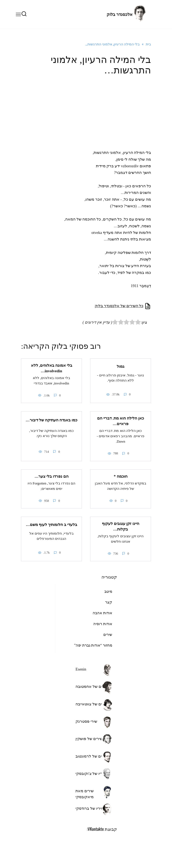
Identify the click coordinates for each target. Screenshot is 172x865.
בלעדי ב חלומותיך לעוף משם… (51, 524)
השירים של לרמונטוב (92, 756)
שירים (107, 634)
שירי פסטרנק (86, 721)
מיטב (108, 591)
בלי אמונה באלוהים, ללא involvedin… (51, 368)
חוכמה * (120, 476)
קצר (108, 602)
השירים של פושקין (90, 738)
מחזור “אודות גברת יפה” (93, 645)
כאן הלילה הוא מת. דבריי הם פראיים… (120, 421)
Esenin (80, 669)
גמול (120, 366)
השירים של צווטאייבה (92, 703)
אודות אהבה (102, 613)
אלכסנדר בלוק (119, 14)
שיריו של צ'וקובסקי (90, 773)
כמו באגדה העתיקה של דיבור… (51, 420)
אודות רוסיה (102, 623)
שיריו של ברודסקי (89, 808)
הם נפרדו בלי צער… (51, 476)
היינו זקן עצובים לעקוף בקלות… (120, 526)
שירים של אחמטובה (91, 686)
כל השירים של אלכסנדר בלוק (119, 306)
